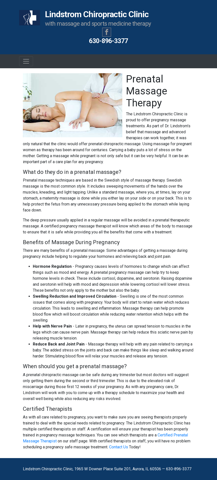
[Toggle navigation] (26, 61)
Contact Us (118, 447)
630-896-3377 (108, 41)
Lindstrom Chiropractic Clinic (85, 18)
